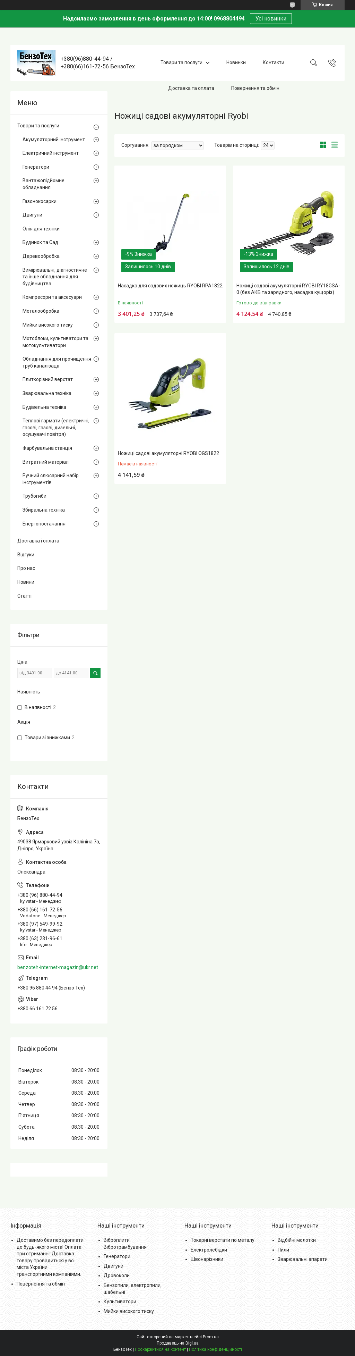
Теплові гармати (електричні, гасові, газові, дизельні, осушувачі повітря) (56, 427)
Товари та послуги (181, 62)
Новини (25, 582)
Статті (24, 596)
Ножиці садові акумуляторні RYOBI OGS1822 (168, 453)
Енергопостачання (44, 524)
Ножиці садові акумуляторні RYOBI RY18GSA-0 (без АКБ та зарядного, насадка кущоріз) (288, 289)
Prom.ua (211, 1336)
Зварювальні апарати (303, 1259)
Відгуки (25, 554)
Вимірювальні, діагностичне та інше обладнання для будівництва (55, 276)
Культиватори (120, 1301)
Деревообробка (41, 256)
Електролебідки (209, 1250)
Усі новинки (271, 18)
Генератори (36, 167)
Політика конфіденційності (215, 1349)
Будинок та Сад (40, 242)
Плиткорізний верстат (48, 379)
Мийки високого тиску (48, 325)
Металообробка (41, 311)
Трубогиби (34, 496)
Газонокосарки (40, 201)
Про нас (26, 568)
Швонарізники (207, 1259)
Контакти (273, 62)
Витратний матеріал (46, 462)
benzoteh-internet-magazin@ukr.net (57, 967)
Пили (283, 1250)
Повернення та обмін (255, 88)
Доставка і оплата (38, 541)
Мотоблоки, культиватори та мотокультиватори (55, 342)
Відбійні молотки (297, 1240)
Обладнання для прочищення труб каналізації (57, 362)
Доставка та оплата (191, 88)
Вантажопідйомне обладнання (43, 184)
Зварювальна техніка (47, 393)
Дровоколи (117, 1275)
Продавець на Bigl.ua (178, 1343)
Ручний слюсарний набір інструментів (51, 479)
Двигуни (32, 215)
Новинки (236, 62)
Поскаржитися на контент (160, 1349)
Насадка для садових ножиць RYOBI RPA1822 (170, 285)
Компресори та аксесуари (52, 297)
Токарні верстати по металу (222, 1240)
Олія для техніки (41, 228)
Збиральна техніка (44, 510)
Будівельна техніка (44, 407)
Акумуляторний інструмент (54, 139)
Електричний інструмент (51, 153)
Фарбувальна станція (47, 448)
